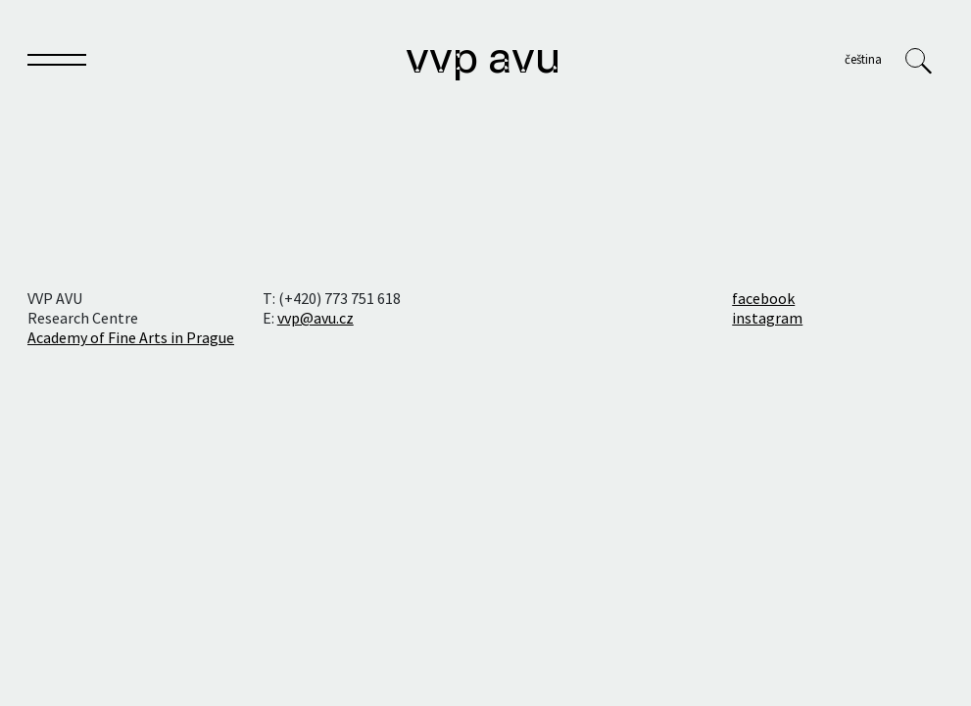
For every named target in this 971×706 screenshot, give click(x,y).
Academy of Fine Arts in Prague (130, 337)
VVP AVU (483, 60)
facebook (763, 298)
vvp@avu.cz (315, 318)
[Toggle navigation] (56, 63)
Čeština (863, 59)
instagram (767, 318)
